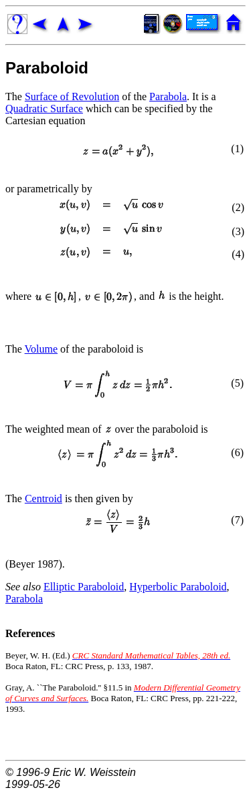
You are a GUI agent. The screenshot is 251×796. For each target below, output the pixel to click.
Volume (41, 349)
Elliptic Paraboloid (84, 586)
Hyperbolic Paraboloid (177, 586)
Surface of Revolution (72, 96)
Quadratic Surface (44, 108)
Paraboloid (46, 68)
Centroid (43, 498)
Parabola (168, 96)
